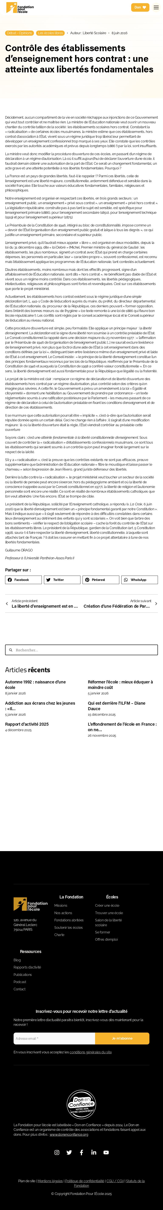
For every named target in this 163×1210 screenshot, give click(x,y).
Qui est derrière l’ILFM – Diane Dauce (116, 705)
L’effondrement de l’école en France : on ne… (122, 726)
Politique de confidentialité (84, 1181)
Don (140, 8)
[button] (23, 580)
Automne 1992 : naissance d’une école (35, 684)
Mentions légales (50, 1181)
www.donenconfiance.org (69, 1135)
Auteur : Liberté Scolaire (88, 33)
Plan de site (26, 1181)
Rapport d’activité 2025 (27, 724)
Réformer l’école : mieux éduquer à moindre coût (120, 684)
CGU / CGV (115, 1181)
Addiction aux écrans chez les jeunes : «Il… (40, 705)
